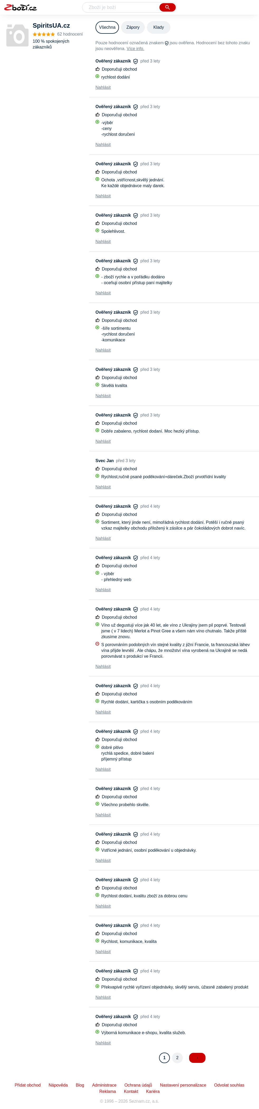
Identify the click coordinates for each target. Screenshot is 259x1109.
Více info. (135, 48)
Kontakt (131, 1091)
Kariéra (153, 1091)
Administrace (104, 1085)
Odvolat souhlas (229, 1085)
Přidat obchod (28, 1085)
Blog (80, 1085)
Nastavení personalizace (183, 1085)
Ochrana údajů (138, 1085)
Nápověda (58, 1085)
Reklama (107, 1091)
